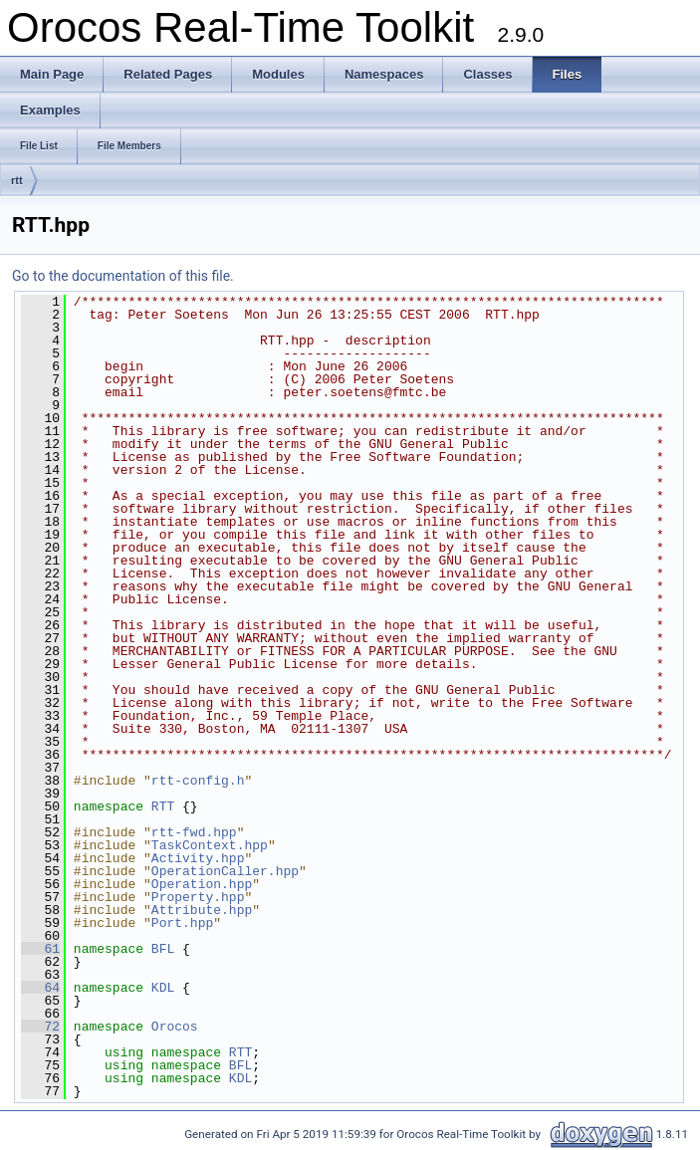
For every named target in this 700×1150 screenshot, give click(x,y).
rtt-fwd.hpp (194, 832)
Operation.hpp (201, 884)
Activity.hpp (198, 858)
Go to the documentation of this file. (123, 276)
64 (40, 988)
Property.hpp (198, 897)
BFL (162, 949)
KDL (162, 988)
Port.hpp (182, 923)
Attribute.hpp (201, 910)
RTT (162, 806)
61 (40, 949)
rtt (17, 180)
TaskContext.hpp (209, 845)
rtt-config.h (198, 781)
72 (40, 1026)
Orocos (174, 1026)
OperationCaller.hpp (225, 871)
